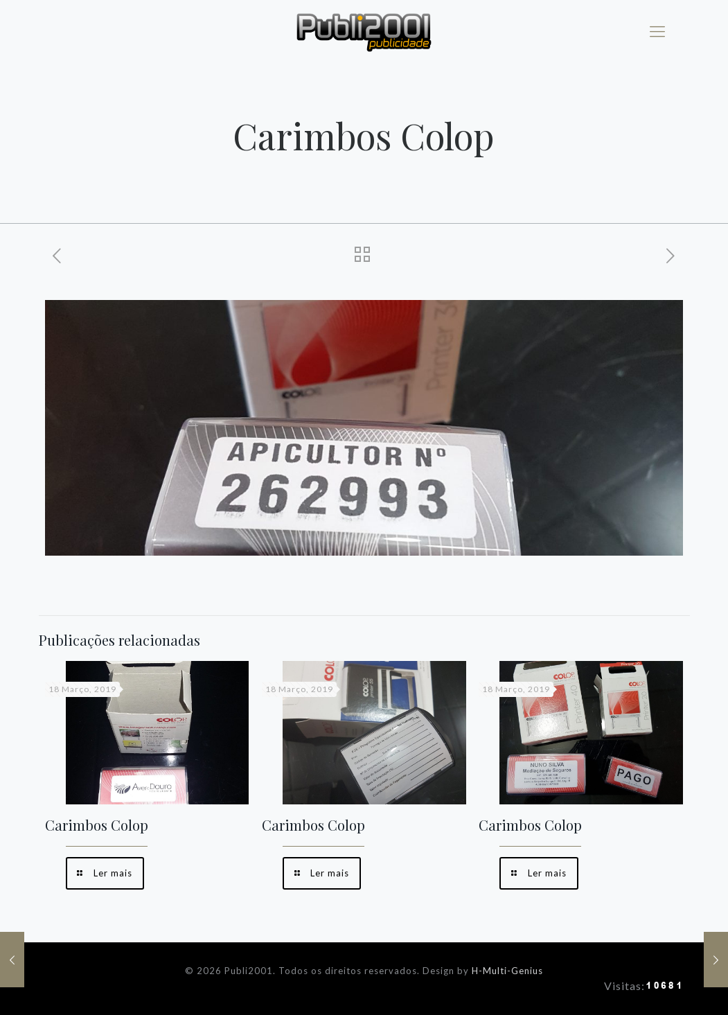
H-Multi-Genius (507, 970)
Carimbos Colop (96, 824)
